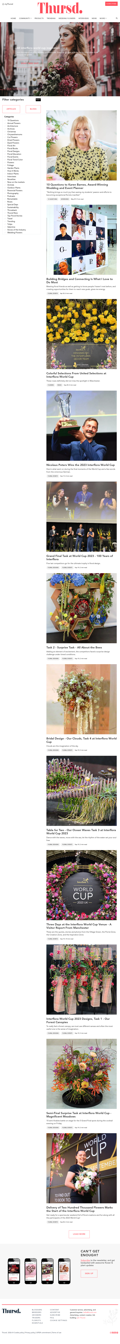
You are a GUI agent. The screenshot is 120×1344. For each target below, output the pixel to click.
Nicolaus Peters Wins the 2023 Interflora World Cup (80, 465)
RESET (38, 99)
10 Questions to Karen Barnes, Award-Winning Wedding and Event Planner (77, 186)
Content (54, 1310)
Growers (36, 1315)
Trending (51, 18)
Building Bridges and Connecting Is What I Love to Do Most (79, 281)
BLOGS (33, 109)
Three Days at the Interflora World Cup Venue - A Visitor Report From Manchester (78, 926)
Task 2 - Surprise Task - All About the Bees (74, 647)
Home (13, 18)
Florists (36, 1320)
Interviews (84, 18)
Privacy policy (30, 1332)
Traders (36, 1318)
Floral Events (53, 293)
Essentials (37, 1323)
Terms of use (56, 1332)
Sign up (89, 1274)
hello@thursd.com (89, 1312)
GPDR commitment (43, 1332)
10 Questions (52, 199)
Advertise (55, 1312)
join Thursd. (81, 1318)
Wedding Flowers (67, 18)
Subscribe (85, 1260)
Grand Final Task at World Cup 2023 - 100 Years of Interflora (79, 558)
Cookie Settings (58, 1320)
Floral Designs (53, 567)
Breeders (36, 1312)
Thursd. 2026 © (7, 1332)
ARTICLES (11, 109)
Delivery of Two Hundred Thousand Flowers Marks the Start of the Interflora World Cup (79, 1209)
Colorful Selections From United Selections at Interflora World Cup (76, 375)
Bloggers (37, 1310)
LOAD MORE (79, 1234)
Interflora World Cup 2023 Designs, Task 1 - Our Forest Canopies (78, 1021)
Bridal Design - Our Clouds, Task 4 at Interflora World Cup (81, 740)
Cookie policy (19, 1332)
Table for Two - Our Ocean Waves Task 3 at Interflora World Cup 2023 (81, 832)
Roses (60, 385)
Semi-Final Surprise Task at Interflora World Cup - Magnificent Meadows (78, 1115)
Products (39, 18)
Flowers (51, 385)
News (94, 18)
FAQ (52, 1318)
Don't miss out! (30, 64)
